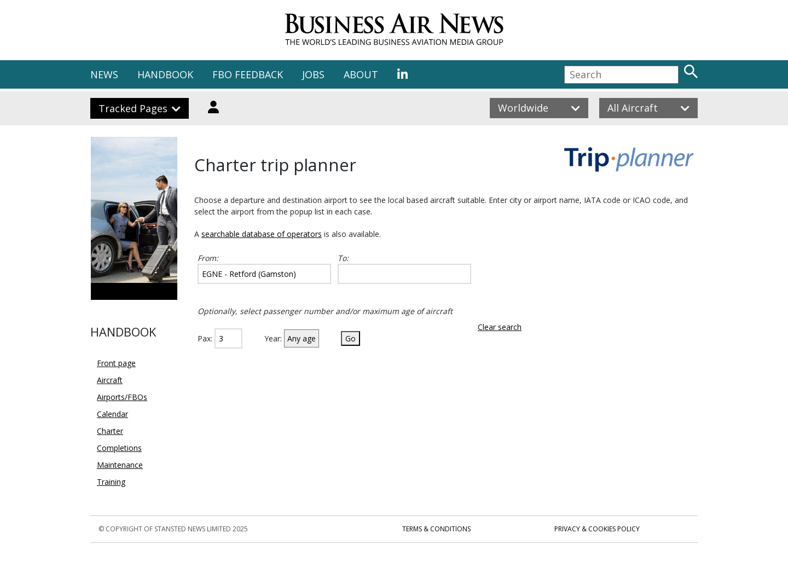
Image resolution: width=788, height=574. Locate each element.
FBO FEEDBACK (247, 74)
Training (111, 482)
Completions (119, 448)
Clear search (500, 327)
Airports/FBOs (122, 397)
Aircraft (110, 380)
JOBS (313, 74)
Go (350, 338)
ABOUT (361, 74)
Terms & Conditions (436, 529)
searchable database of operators (261, 234)
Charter (110, 431)
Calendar (112, 414)
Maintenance (120, 465)
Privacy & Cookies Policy (597, 529)
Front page (116, 363)
